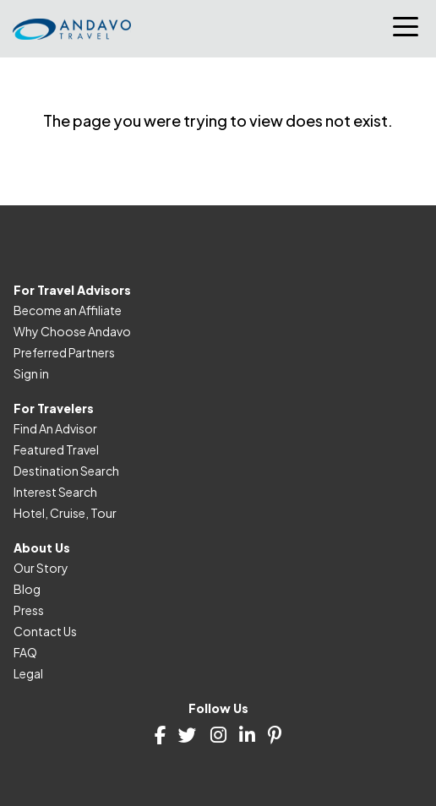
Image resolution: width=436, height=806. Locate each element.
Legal (28, 673)
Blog (27, 588)
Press (29, 610)
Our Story (41, 567)
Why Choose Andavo (72, 331)
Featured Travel (56, 449)
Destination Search (66, 470)
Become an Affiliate (68, 310)
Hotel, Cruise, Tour (65, 512)
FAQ (25, 652)
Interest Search (55, 491)
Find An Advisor (55, 428)
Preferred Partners (64, 352)
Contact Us (45, 631)
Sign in (31, 373)
